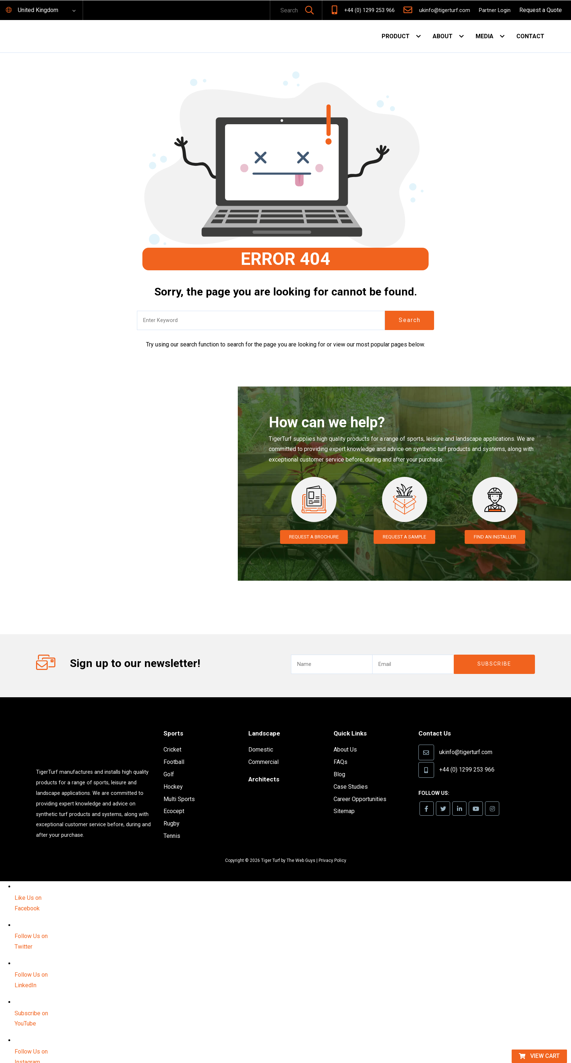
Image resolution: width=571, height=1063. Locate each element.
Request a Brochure (314, 537)
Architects (265, 768)
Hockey (173, 776)
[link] (427, 798)
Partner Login (495, 10)
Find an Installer (494, 537)
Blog (339, 763)
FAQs (340, 751)
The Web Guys (301, 849)
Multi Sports (179, 788)
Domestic (260, 739)
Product (396, 36)
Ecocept (174, 800)
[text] (286, 10)
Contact (530, 36)
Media (484, 36)
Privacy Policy (332, 849)
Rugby (172, 812)
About (443, 36)
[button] (309, 10)
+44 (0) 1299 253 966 (369, 10)
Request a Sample (404, 537)
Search (410, 320)
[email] (412, 653)
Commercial (263, 751)
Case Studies (351, 775)
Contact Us (437, 722)
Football (174, 751)
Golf (169, 763)
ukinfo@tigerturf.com (444, 10)
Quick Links (353, 722)
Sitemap (344, 800)
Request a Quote (540, 10)
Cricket (172, 739)
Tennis (172, 825)
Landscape (266, 722)
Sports (175, 722)
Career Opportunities (360, 788)
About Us (345, 739)
